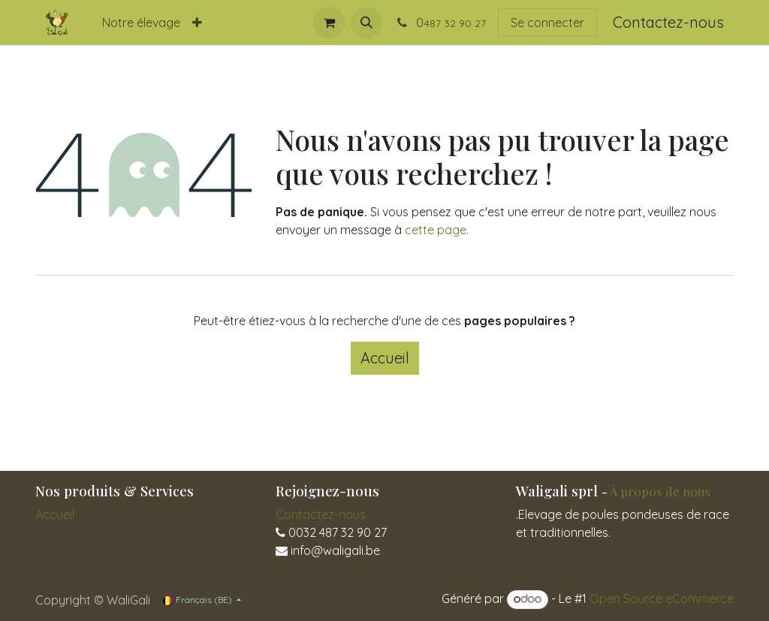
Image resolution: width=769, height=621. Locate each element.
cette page (435, 229)
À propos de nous (660, 491)
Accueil (384, 357)
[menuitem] (141, 23)
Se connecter (547, 22)
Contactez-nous (668, 22)
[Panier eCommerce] (329, 22)
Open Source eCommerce (662, 598)
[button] (366, 22)
